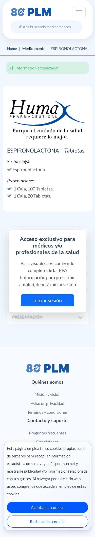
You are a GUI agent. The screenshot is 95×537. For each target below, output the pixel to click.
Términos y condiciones (47, 412)
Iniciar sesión (47, 300)
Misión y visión (47, 394)
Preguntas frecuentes (47, 432)
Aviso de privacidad (47, 403)
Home (12, 48)
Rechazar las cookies (47, 521)
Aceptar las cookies (47, 507)
